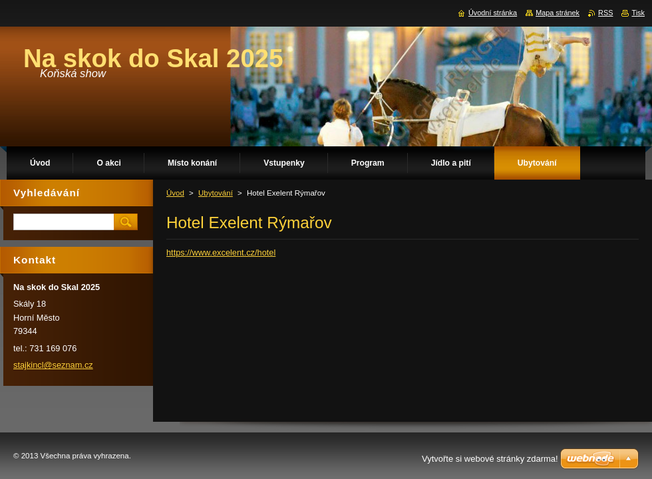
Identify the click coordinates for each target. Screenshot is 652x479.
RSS (605, 13)
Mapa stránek (557, 13)
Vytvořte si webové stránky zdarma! (490, 459)
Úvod (175, 193)
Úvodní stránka (492, 13)
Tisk (638, 13)
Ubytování (215, 193)
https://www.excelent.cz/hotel (220, 252)
